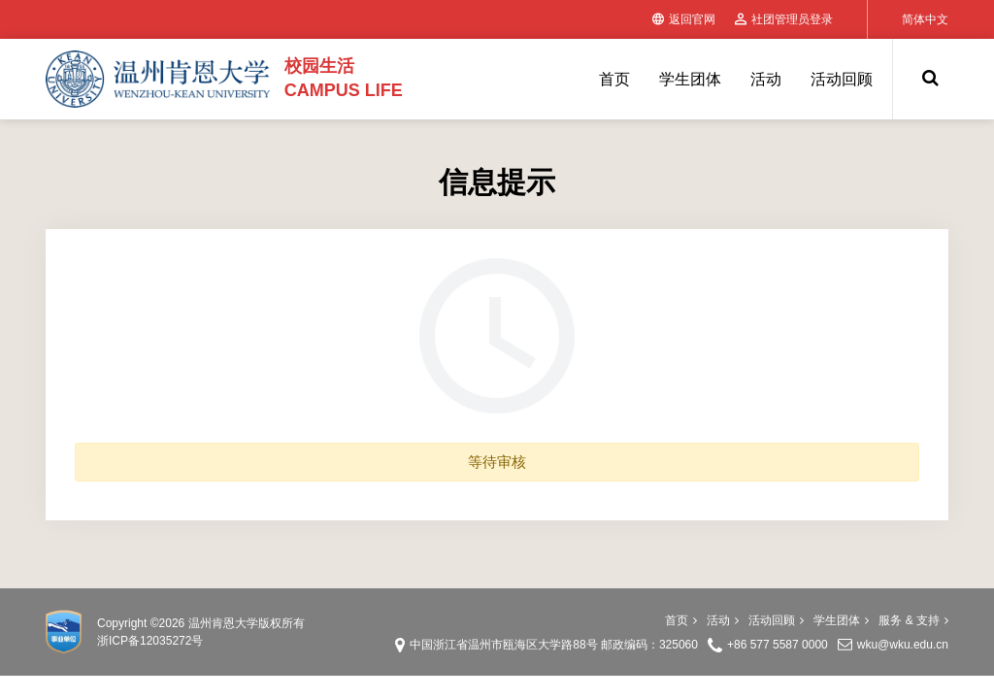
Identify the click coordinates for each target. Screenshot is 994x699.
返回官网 (683, 19)
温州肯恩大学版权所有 (246, 623)
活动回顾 (842, 79)
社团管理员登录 (784, 19)
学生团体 (690, 79)
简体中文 (925, 19)
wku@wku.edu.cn (902, 644)
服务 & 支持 (913, 620)
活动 (765, 79)
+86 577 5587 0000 (777, 644)
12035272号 (171, 641)
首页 (614, 79)
